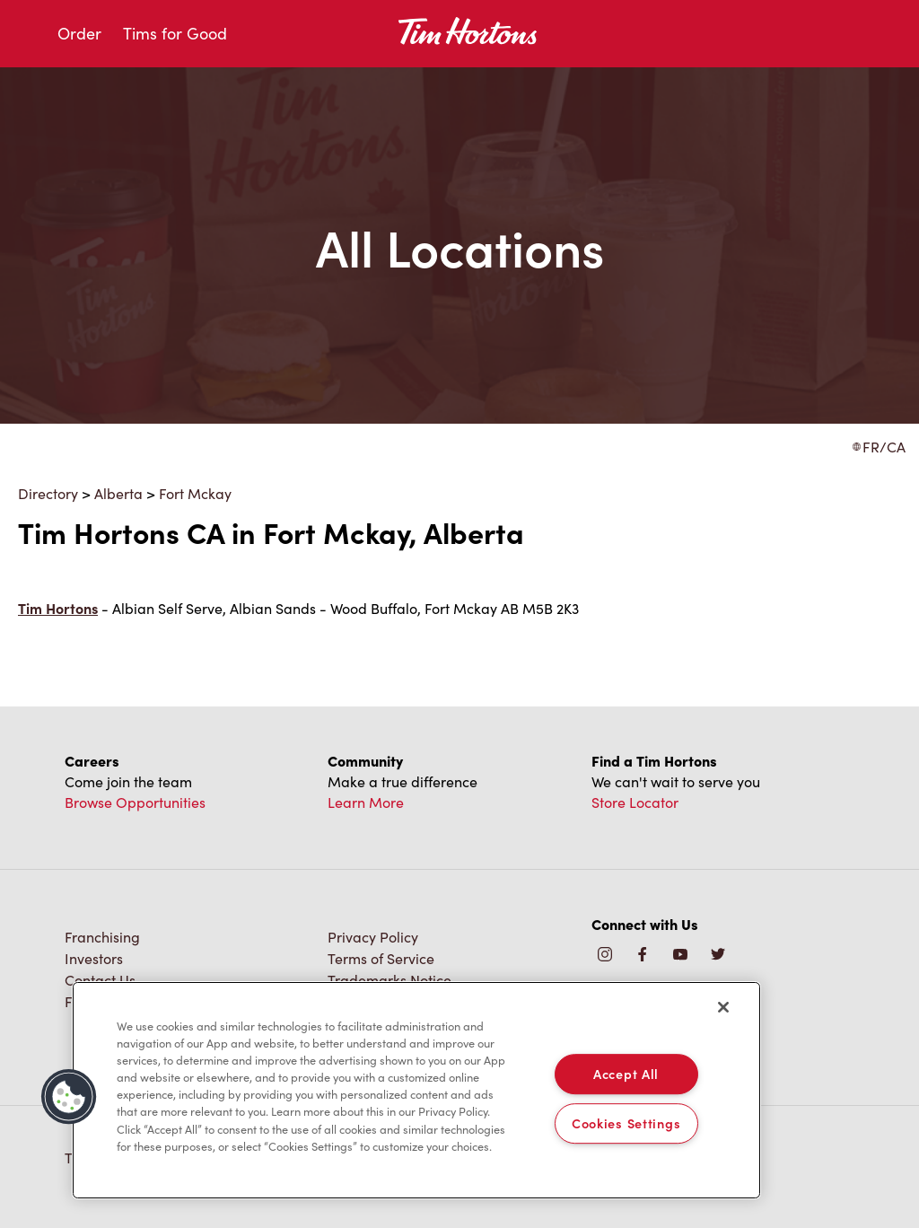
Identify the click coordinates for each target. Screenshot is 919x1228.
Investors (94, 958)
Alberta (118, 493)
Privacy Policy (373, 936)
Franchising (102, 936)
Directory (48, 493)
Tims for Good (175, 33)
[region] (416, 1090)
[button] (69, 1097)
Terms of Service (381, 958)
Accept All (626, 1074)
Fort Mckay (195, 493)
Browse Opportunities (135, 802)
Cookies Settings (626, 1123)
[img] (718, 955)
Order (79, 33)
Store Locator (634, 802)
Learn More (366, 802)
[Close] (723, 1007)
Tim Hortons (58, 608)
